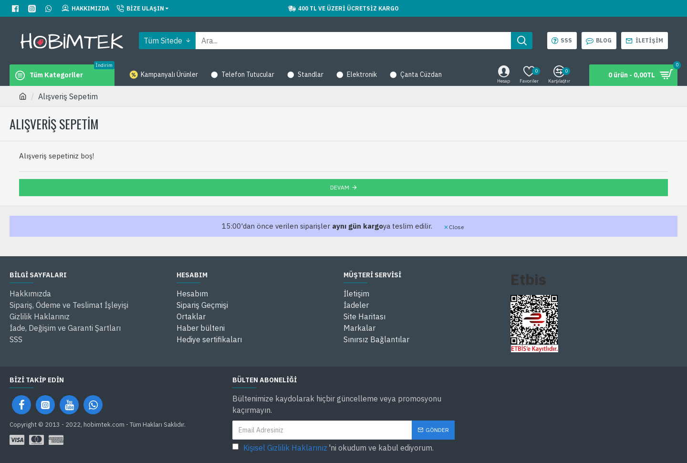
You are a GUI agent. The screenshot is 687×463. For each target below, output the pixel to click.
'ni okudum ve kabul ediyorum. (333, 447)
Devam (339, 187)
